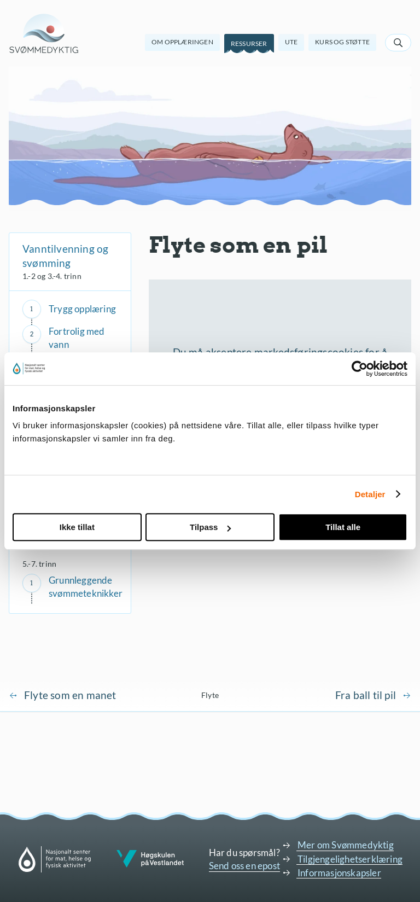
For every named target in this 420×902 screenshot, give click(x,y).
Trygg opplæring (82, 309)
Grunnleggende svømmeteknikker (85, 586)
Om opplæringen (182, 42)
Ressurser (249, 43)
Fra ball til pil (365, 695)
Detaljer (370, 494)
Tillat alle (342, 527)
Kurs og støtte (342, 42)
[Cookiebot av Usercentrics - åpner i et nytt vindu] (359, 368)
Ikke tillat (77, 527)
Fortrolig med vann (77, 337)
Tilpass (210, 527)
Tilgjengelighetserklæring (350, 859)
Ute (291, 42)
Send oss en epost (244, 865)
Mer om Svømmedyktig (346, 845)
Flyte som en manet (70, 695)
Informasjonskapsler (339, 872)
